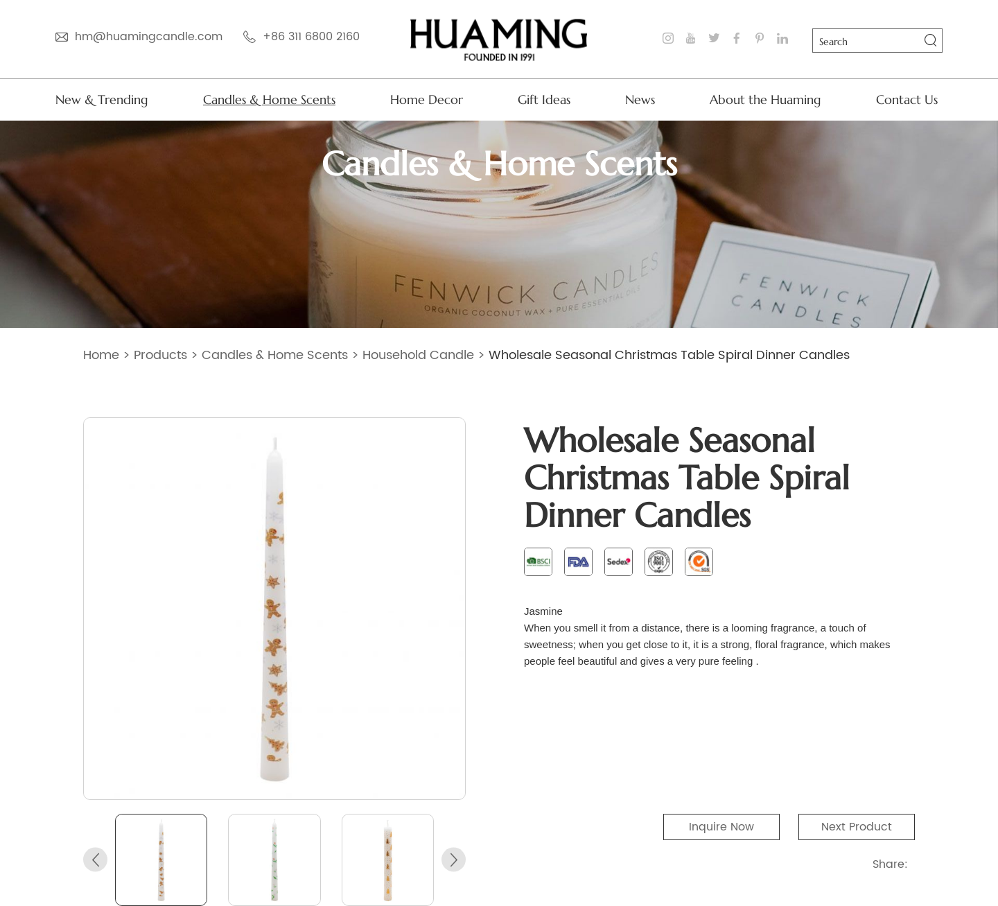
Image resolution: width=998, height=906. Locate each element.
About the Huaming (765, 99)
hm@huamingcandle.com (148, 37)
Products (160, 355)
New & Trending (101, 99)
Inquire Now (721, 827)
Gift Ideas (544, 99)
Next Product (856, 827)
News (640, 99)
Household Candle (418, 355)
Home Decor (426, 99)
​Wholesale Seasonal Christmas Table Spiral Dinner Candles (669, 355)
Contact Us (907, 99)
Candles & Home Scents (269, 99)
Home (101, 355)
